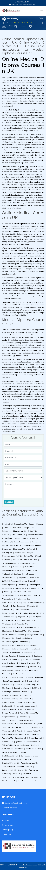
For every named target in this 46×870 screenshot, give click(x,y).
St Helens (27, 592)
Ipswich (19, 741)
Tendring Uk (18, 674)
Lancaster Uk (34, 663)
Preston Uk (34, 667)
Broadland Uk (20, 738)
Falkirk (15, 649)
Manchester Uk (19, 531)
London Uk (7, 524)
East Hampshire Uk (10, 756)
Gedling (34, 745)
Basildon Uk (7, 609)
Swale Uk (6, 727)
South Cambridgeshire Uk (13, 681)
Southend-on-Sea (23, 599)
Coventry (35, 542)
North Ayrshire (25, 656)
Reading (23, 649)
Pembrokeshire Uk (32, 741)
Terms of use (7, 825)
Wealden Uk (35, 659)
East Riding (7, 542)
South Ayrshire (31, 734)
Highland (22, 577)
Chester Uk (23, 717)
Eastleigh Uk (7, 749)
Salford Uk (29, 567)
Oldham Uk (7, 574)
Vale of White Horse (10, 745)
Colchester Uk (8, 624)
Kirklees (5, 535)
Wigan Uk (34, 538)
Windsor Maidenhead (11, 652)
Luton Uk (17, 592)
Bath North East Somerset (14, 606)
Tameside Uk (31, 570)
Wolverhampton (9, 563)
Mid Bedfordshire (9, 720)
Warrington (19, 588)
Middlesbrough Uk (10, 642)
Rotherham (17, 560)
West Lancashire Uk (29, 763)
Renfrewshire (25, 595)
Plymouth (6, 560)
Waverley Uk (7, 738)
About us (5, 820)
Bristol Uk (32, 531)
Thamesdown (7, 599)
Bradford (17, 527)
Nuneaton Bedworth (23, 724)
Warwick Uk (31, 702)
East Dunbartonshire (29, 756)
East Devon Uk (25, 699)
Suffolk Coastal (25, 720)
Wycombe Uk (32, 606)
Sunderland (28, 545)
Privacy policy (7, 830)
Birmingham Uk (20, 524)
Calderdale (22, 585)
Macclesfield (7, 631)
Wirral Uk (21, 535)
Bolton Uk (28, 556)
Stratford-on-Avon (33, 749)
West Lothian (33, 631)
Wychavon (33, 770)
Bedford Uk (13, 663)
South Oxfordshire (21, 688)
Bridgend (39, 677)
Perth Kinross (31, 670)
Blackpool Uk (20, 631)
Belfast (5, 545)
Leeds (31, 524)
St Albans (29, 677)
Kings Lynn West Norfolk (12, 677)
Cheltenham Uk (8, 781)
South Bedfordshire (10, 752)
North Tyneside (8, 585)
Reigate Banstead (9, 717)
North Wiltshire (9, 709)
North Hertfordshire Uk (12, 734)
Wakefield (8, 538)
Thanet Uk (19, 684)
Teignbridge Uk (34, 727)
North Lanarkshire (35, 535)
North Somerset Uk (35, 588)
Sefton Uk (31, 549)
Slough (28, 759)
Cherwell (19, 670)
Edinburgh (6, 531)
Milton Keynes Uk (29, 581)
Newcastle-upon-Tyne (24, 552)
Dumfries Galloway (24, 638)
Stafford (16, 692)
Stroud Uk (22, 770)
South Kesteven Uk (26, 709)
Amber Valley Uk (34, 731)
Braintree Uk (32, 681)
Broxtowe (19, 749)
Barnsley (20, 570)
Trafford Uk (19, 574)
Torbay (26, 695)
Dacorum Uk (7, 670)
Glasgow (39, 524)
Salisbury (25, 745)
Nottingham (7, 552)
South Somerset (9, 634)
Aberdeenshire (8, 570)
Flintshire (24, 642)
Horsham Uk (7, 724)
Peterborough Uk (9, 613)
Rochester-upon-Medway (12, 645)
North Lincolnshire (10, 627)
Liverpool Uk (28, 527)
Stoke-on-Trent (30, 560)
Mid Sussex (6, 688)
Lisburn (29, 766)
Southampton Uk (9, 577)
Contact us (6, 834)
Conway (5, 759)
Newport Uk (7, 667)
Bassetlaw (22, 781)
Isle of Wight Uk (33, 684)
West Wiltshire (8, 766)
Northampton (34, 585)
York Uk (36, 595)
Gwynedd (38, 724)
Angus (23, 752)
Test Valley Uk (8, 777)
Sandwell (38, 545)
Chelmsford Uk (9, 617)
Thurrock (6, 674)
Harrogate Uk (8, 638)
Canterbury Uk (21, 667)
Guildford (35, 688)
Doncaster (6, 549)
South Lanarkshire (21, 542)
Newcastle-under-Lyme (25, 706)
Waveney (5, 774)
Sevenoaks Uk (17, 759)
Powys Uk (26, 692)
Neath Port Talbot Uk (11, 659)
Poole (25, 659)
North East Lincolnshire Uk (31, 613)
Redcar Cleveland (9, 656)
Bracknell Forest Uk (10, 763)
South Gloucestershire (27, 563)
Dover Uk (27, 774)
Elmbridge (6, 692)
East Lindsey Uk (9, 702)
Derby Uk (6, 567)
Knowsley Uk (22, 624)
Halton (20, 702)
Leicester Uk (15, 545)
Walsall (38, 556)
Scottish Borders (35, 781)
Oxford (23, 663)
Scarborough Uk (9, 770)
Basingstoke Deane (34, 634)
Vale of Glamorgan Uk (29, 713)
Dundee (21, 634)
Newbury (6, 649)
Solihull (5, 581)
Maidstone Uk (27, 652)
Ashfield (20, 766)
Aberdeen (30, 574)
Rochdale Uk (33, 577)
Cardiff (17, 538)
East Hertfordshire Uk (11, 695)
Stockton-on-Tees (9, 595)
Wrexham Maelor (9, 699)
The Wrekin (31, 645)
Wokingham (34, 649)
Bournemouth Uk (21, 609)
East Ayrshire (7, 706)
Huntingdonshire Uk (29, 627)
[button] (3, 23)
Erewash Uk (36, 777)
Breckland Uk (7, 741)
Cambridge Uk (8, 731)
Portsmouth (7, 588)
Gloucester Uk (23, 777)
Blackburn (38, 656)
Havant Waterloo (19, 727)
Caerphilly (21, 602)
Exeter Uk (16, 774)
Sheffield (7, 527)
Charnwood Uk (10, 620)
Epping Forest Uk (9, 713)
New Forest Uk (8, 602)
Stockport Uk (19, 549)
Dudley (25, 538)
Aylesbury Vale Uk (26, 620)
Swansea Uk (17, 567)
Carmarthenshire (35, 602)
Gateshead (15, 581)
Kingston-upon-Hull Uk (12, 556)
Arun (4, 663)
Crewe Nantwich (35, 738)
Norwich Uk (7, 684)
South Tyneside (37, 617)
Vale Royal (21, 731)
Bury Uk (7, 592)
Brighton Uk (23, 617)
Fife (13, 535)
